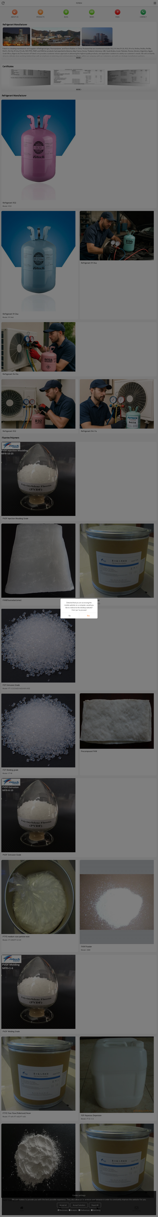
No (70, 615)
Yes (88, 615)
